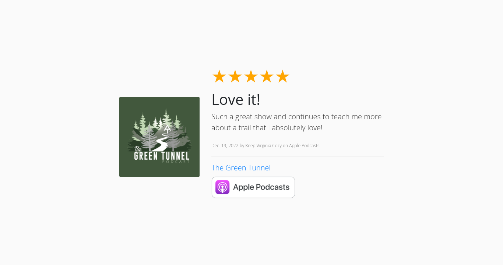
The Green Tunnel (241, 168)
